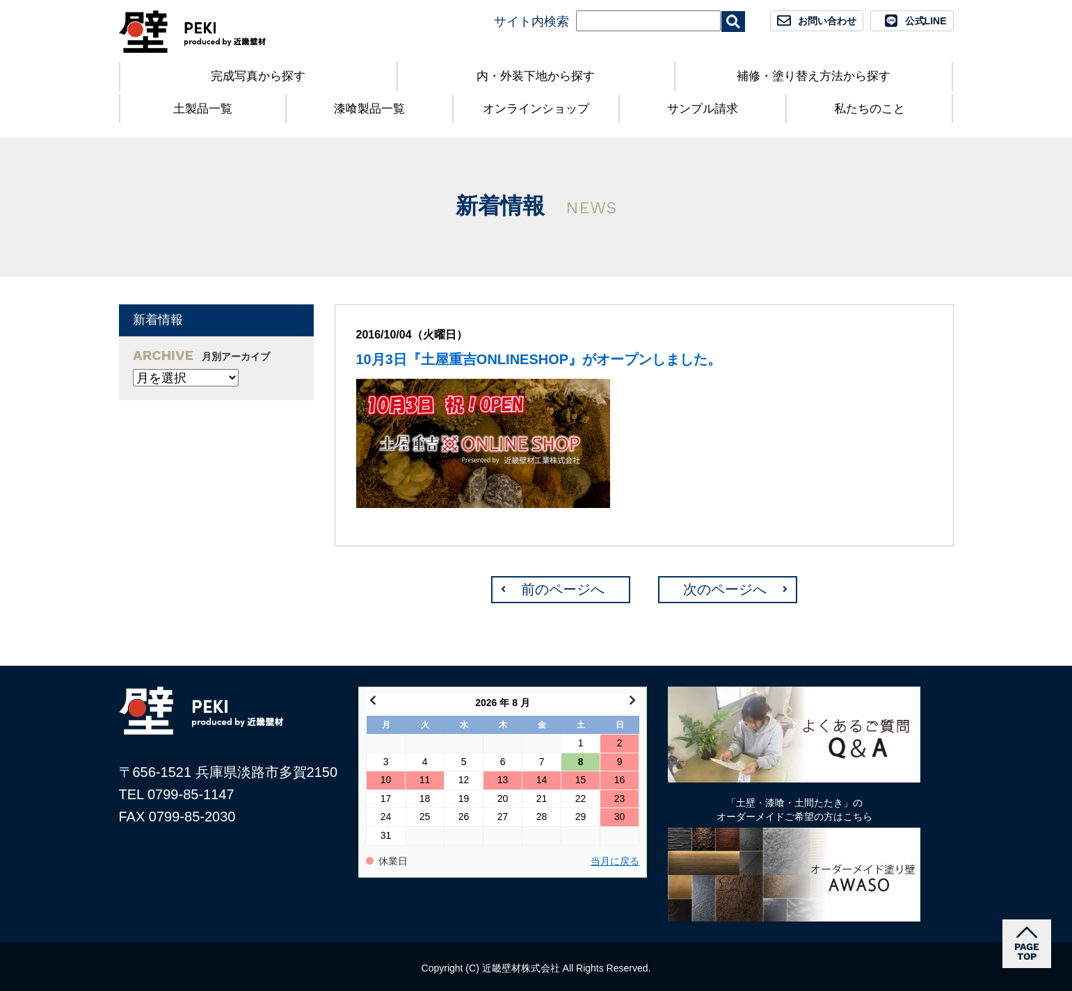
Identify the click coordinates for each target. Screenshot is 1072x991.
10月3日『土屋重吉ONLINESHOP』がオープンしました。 (539, 359)
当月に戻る (615, 861)
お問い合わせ (827, 20)
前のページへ (563, 589)
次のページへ (725, 589)
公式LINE (926, 20)
